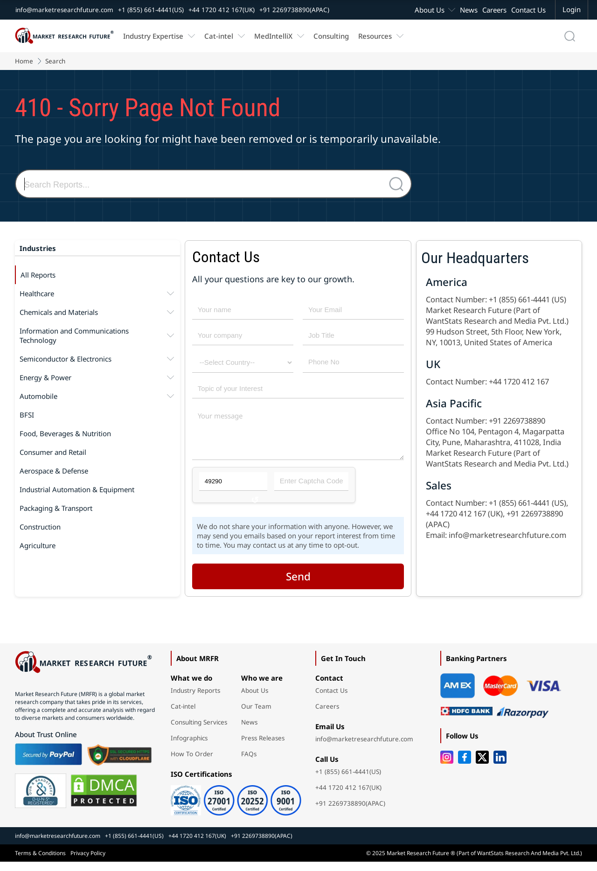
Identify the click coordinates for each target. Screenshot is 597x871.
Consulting (331, 36)
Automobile (97, 396)
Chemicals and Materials (97, 312)
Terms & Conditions (40, 862)
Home (24, 61)
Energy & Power (97, 377)
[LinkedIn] (500, 766)
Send (298, 585)
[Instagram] (446, 766)
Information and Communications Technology (97, 335)
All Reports (38, 274)
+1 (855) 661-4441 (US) (527, 299)
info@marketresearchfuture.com (64, 10)
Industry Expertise (153, 36)
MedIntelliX (273, 36)
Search (55, 61)
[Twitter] (482, 766)
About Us (429, 9)
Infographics (189, 747)
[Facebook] (464, 766)
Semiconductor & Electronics (97, 358)
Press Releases (263, 747)
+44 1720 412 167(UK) (221, 10)
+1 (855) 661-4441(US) (151, 10)
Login (571, 9)
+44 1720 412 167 (519, 381)
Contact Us (528, 9)
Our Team (256, 715)
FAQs (249, 763)
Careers (494, 9)
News (469, 9)
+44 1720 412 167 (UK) (464, 513)
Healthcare (97, 293)
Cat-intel (218, 36)
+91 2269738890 (517, 420)
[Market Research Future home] (64, 36)
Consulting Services (199, 731)
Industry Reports (195, 700)
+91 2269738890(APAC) (294, 10)
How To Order (192, 763)
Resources (375, 36)
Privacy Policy (87, 862)
